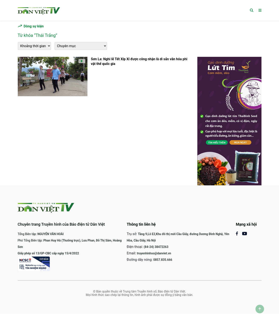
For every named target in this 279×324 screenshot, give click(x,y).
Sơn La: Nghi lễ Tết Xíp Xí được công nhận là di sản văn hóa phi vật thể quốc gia (139, 61)
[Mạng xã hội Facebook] (239, 233)
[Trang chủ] (39, 10)
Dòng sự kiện (34, 26)
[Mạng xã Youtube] (244, 233)
